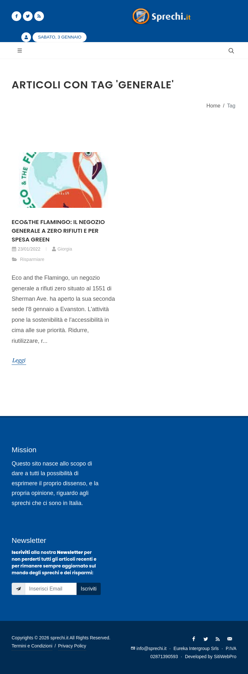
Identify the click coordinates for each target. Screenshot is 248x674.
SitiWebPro (225, 656)
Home (213, 105)
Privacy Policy (72, 645)
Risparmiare (28, 259)
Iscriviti (89, 588)
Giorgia (62, 249)
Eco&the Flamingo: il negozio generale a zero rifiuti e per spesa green (58, 230)
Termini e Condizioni (32, 645)
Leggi (19, 360)
